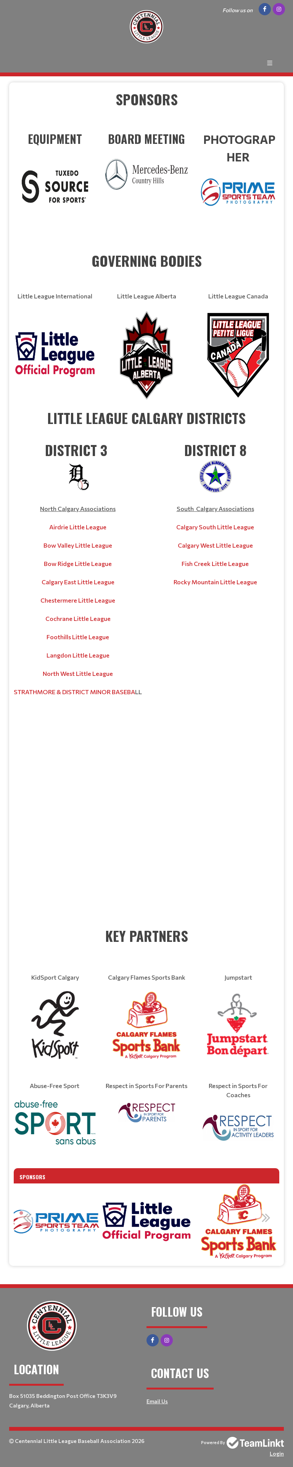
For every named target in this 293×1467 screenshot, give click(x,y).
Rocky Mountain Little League (215, 581)
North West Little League (78, 673)
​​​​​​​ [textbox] (55, 171)
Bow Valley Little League (77, 545)
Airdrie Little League (77, 526)
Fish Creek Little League (215, 563)
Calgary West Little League (215, 545)
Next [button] (265, 1217)
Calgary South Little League (215, 526)
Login (277, 1453)
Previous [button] (27, 1217)
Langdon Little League (78, 655)
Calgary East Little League (78, 581)
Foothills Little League (78, 636)
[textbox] (146, 109)
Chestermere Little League (77, 600)
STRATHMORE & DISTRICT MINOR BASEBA (74, 691)
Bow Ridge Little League (78, 563)
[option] (54, 1221)
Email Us (157, 1401)
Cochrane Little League (78, 618)
